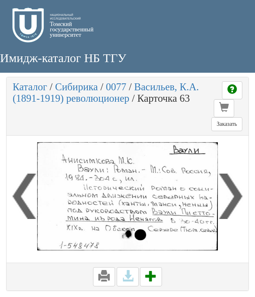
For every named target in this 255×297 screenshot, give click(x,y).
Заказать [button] (227, 124)
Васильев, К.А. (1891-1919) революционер (106, 92)
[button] (224, 108)
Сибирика (76, 86)
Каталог (30, 86)
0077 (116, 86)
